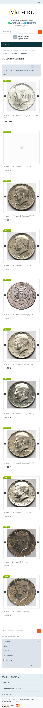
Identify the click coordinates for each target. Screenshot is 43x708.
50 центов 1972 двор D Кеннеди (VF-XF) (18, 216)
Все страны (15, 51)
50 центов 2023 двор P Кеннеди (15, 562)
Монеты (6, 53)
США (34, 51)
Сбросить (36, 666)
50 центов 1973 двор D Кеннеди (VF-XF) (18, 364)
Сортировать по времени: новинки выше (20, 70)
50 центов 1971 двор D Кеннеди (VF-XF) (18, 315)
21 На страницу (10, 74)
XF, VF (7, 81)
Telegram (30, 23)
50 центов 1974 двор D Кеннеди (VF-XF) (18, 463)
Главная (6, 51)
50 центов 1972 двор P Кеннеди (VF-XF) (18, 265)
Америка (26, 51)
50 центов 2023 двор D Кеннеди (16, 611)
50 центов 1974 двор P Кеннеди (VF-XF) (18, 513)
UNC (6, 527)
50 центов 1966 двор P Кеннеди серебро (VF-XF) (21, 117)
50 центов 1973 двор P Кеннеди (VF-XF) (18, 414)
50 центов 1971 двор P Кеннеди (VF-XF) (18, 167)
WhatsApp (13, 23)
